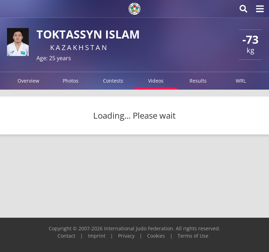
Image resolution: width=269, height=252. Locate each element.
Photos (70, 80)
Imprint (96, 235)
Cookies (156, 235)
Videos (156, 80)
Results (198, 80)
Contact (66, 235)
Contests (113, 80)
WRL (241, 80)
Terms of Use (193, 235)
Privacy (126, 235)
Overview (28, 80)
